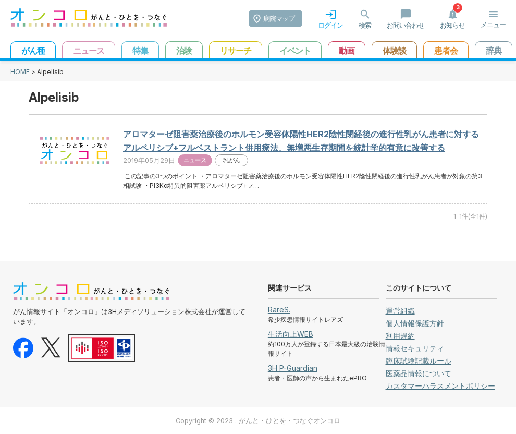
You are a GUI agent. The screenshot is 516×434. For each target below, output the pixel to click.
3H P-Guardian (292, 368)
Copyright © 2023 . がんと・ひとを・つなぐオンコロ (258, 421)
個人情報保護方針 (415, 323)
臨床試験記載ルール (418, 360)
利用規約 (400, 335)
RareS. (279, 309)
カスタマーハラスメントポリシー (440, 385)
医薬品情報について (418, 373)
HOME (20, 72)
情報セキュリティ (415, 348)
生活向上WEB (290, 334)
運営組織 (400, 310)
